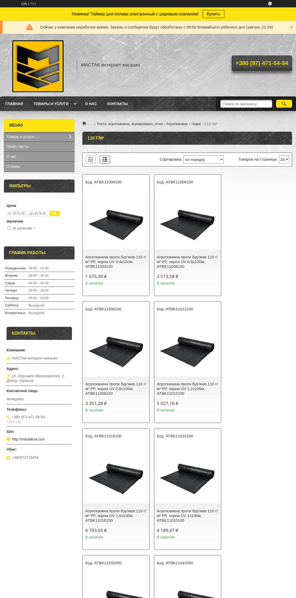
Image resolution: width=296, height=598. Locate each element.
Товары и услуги (51, 104)
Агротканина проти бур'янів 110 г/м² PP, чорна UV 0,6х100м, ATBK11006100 (187, 262)
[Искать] (284, 104)
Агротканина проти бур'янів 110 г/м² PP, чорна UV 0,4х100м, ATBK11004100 (115, 262)
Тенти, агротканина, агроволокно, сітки (130, 124)
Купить (213, 14)
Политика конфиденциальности (189, 593)
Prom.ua (170, 583)
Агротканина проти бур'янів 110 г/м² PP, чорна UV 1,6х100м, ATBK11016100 (187, 389)
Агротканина (176, 124)
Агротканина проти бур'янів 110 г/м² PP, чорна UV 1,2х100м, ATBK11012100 (115, 389)
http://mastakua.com (28, 439)
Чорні (196, 124)
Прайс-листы (18, 146)
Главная (14, 104)
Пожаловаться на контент (144, 593)
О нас (91, 104)
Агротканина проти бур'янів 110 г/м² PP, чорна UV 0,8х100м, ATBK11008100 (258, 262)
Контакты (117, 104)
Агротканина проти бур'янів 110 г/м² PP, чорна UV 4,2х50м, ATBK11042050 (187, 515)
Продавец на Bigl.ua (148, 588)
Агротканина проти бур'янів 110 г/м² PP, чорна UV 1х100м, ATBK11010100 (258, 389)
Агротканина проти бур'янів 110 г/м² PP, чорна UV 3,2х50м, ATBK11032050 (115, 515)
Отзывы (13, 166)
